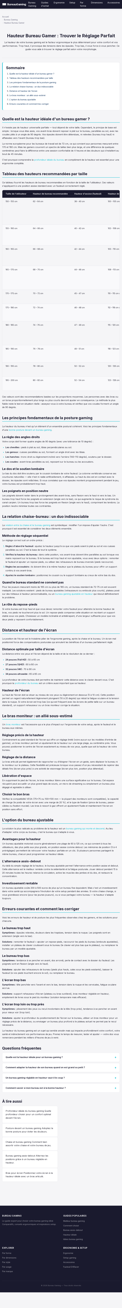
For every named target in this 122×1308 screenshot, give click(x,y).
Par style (6, 1262)
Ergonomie (68, 1253)
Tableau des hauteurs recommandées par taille (31, 78)
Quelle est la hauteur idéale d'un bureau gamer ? (31, 74)
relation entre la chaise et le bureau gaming (27, 525)
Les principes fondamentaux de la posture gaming (32, 82)
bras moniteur (13, 724)
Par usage (6, 1267)
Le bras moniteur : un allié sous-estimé (27, 95)
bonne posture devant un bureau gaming (30, 430)
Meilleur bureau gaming (74, 1221)
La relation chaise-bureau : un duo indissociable (31, 86)
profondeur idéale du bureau (49, 159)
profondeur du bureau (26, 683)
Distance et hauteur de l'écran (23, 91)
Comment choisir (71, 1225)
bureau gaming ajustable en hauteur (74, 594)
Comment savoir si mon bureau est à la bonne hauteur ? (36, 1088)
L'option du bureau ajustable (22, 99)
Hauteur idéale (70, 1235)
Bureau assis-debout (73, 1230)
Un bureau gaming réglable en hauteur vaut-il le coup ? (35, 1077)
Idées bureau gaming (73, 1239)
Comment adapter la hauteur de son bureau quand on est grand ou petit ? (45, 1067)
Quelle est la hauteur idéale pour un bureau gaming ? (34, 1057)
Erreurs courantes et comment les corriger (29, 104)
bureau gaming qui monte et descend (85, 828)
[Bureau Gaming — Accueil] (14, 4)
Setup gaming (69, 1258)
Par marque (7, 1271)
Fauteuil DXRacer (71, 1267)
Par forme (6, 1253)
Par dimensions (9, 1258)
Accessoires (69, 1262)
